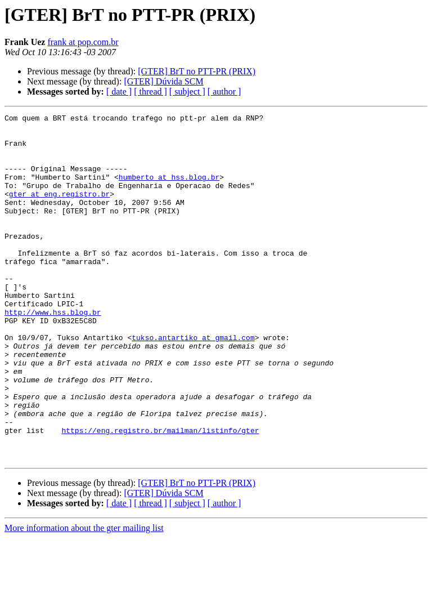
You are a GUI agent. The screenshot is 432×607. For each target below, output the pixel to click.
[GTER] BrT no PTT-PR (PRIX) (196, 71)
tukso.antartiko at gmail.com (193, 383)
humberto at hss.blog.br (169, 190)
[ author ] (224, 91)
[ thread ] (150, 91)
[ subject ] (187, 91)
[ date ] (119, 91)
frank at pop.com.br (82, 42)
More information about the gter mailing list (84, 597)
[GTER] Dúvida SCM (163, 81)
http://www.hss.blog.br (52, 352)
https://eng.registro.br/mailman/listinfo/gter (160, 494)
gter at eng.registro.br (59, 211)
